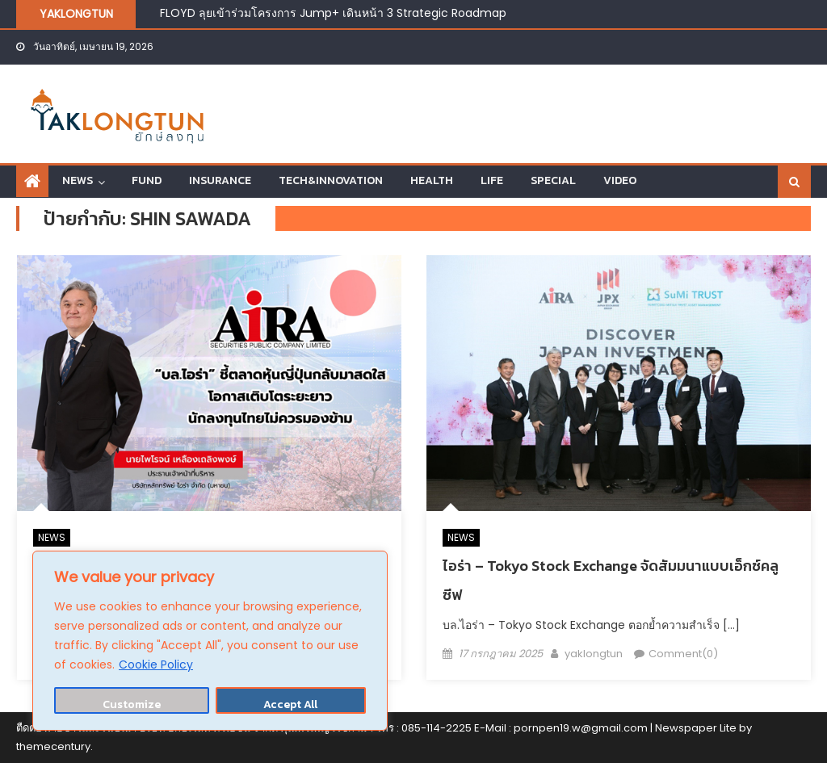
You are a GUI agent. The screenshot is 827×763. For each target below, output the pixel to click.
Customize (132, 704)
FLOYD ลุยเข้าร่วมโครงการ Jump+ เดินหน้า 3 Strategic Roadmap (333, 13)
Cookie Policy (156, 664)
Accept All (290, 704)
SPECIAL (553, 180)
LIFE (492, 180)
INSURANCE (220, 180)
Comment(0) (683, 653)
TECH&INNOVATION (331, 180)
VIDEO (619, 180)
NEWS (77, 180)
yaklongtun (594, 653)
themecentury (53, 746)
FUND (147, 180)
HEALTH (431, 180)
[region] (210, 641)
